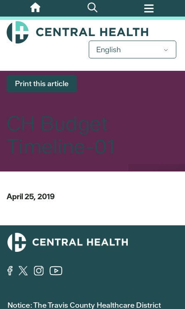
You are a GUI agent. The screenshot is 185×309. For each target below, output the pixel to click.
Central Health (92, 32)
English (108, 49)
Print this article (41, 83)
